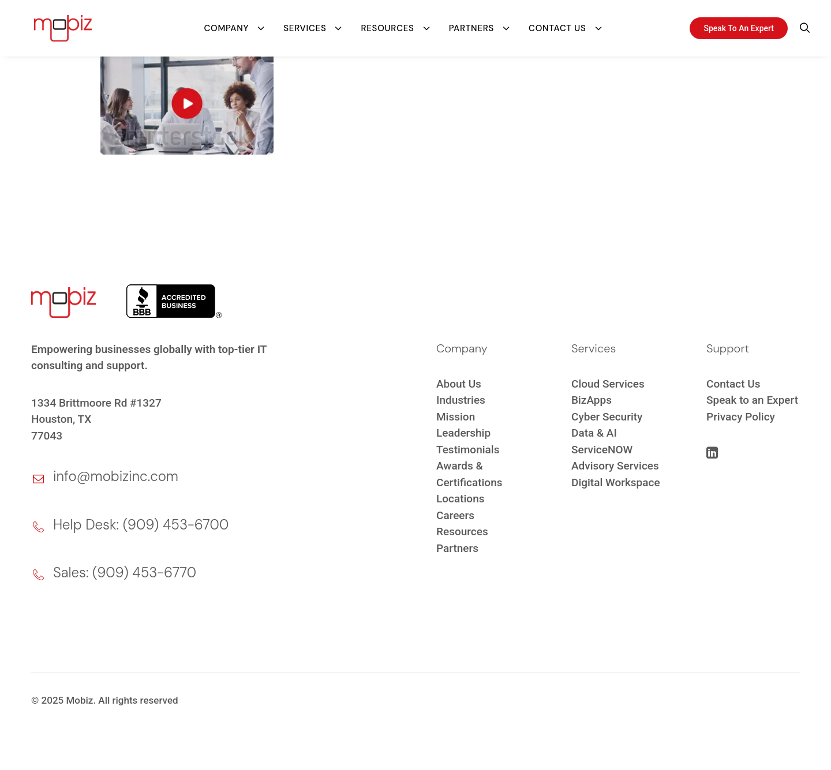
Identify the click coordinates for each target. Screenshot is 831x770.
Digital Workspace (615, 482)
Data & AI (594, 433)
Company (226, 26)
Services (304, 26)
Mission (455, 416)
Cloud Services (608, 383)
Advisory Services (615, 465)
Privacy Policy (740, 416)
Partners (471, 26)
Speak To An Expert (738, 26)
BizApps (591, 400)
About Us (458, 383)
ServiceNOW (601, 449)
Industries (460, 400)
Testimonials (467, 449)
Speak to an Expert (752, 400)
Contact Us (557, 26)
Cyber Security (606, 416)
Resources (387, 26)
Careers (455, 515)
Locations (460, 498)
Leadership (463, 433)
